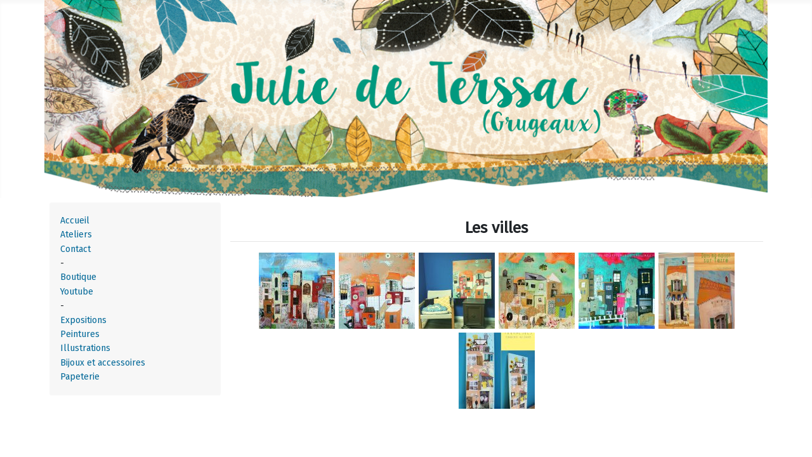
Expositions (83, 320)
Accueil (74, 220)
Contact (75, 249)
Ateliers (76, 234)
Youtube (76, 291)
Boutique (78, 277)
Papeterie (80, 376)
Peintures (80, 334)
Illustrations (85, 348)
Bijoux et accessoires (102, 362)
